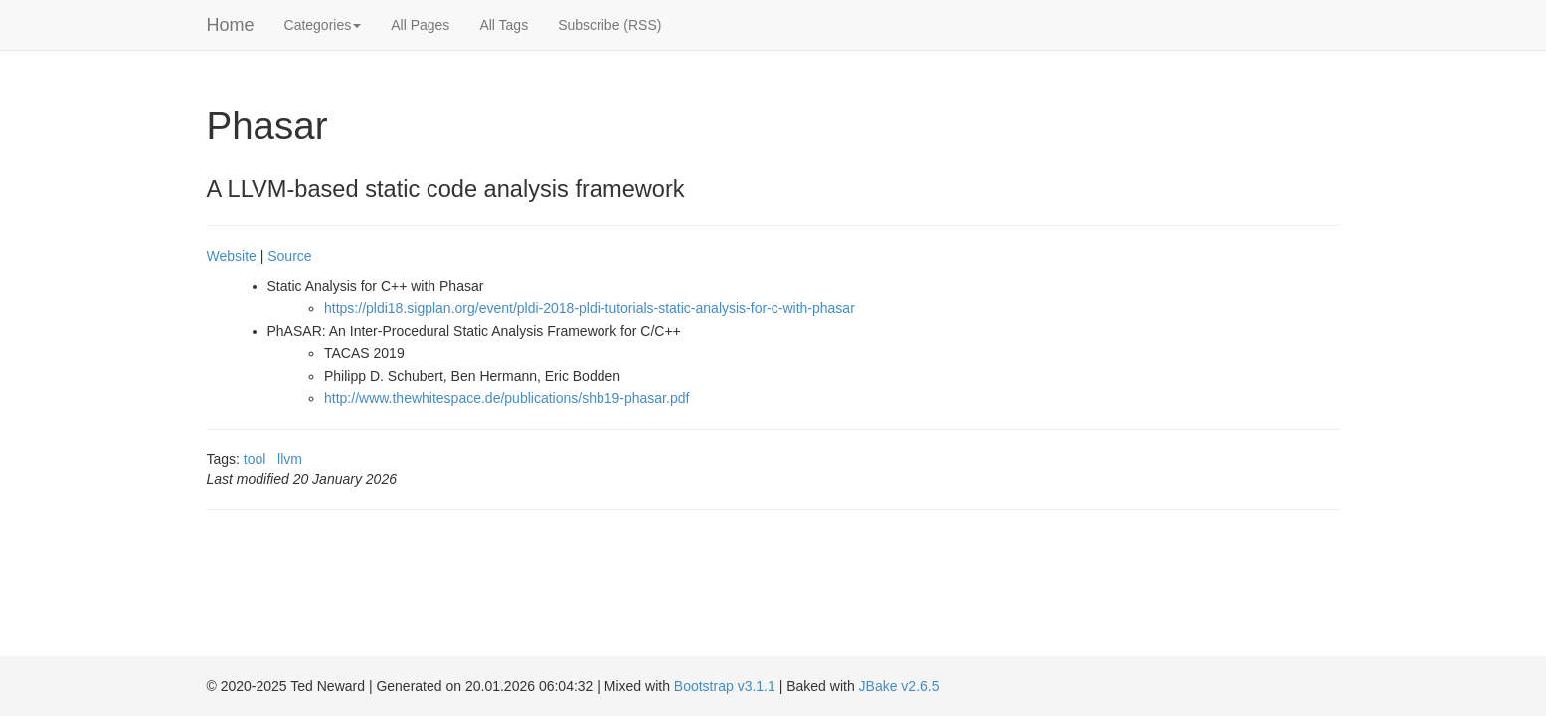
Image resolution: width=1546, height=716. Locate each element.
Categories (323, 25)
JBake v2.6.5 (899, 686)
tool (255, 459)
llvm (289, 459)
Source (289, 256)
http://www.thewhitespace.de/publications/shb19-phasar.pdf (506, 398)
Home (231, 25)
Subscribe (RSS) (609, 25)
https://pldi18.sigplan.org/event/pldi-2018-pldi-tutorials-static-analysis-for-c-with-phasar (589, 308)
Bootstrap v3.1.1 (724, 686)
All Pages (420, 25)
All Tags (503, 25)
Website (232, 256)
